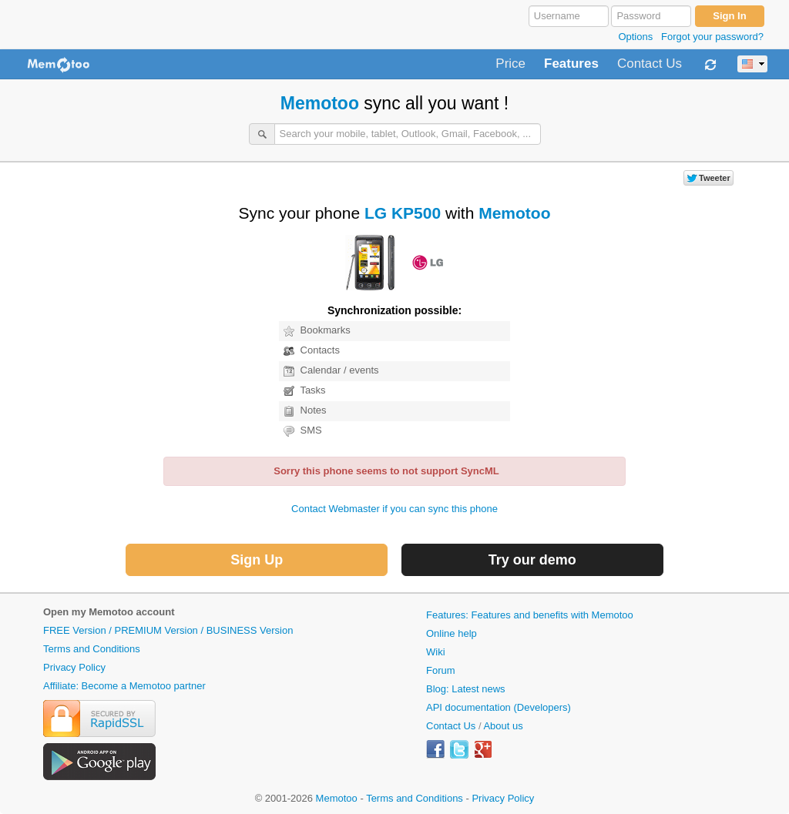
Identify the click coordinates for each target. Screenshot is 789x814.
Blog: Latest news (465, 689)
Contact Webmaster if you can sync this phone (394, 508)
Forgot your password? (712, 36)
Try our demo (532, 560)
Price (510, 64)
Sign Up (256, 560)
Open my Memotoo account (108, 612)
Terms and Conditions (91, 649)
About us (502, 726)
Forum (440, 670)
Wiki (435, 652)
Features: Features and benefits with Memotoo (529, 615)
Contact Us (649, 64)
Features (571, 64)
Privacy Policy (74, 667)
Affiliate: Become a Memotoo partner (124, 686)
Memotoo (319, 103)
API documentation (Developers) (498, 707)
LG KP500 (402, 213)
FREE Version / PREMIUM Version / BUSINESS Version (168, 630)
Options (635, 36)
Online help (451, 633)
